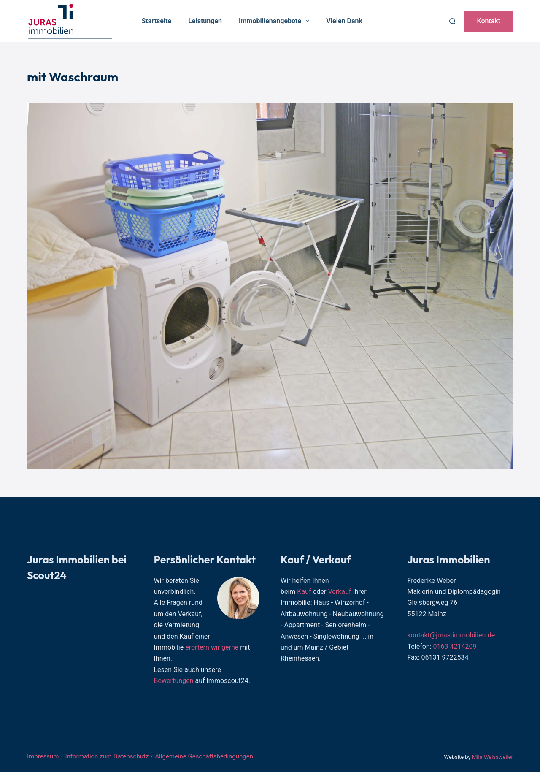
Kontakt (488, 21)
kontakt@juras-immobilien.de (451, 635)
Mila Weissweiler (492, 757)
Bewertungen (174, 681)
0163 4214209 (455, 646)
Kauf (304, 592)
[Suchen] (452, 21)
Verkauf (339, 592)
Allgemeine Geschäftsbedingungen (204, 756)
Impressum (43, 756)
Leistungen (205, 21)
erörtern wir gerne (211, 647)
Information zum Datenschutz (106, 756)
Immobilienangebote (276, 21)
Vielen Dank (344, 21)
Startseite (157, 21)
